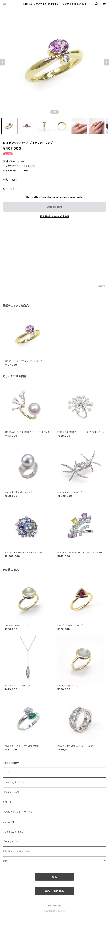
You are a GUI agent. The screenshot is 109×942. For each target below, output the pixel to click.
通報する (102, 286)
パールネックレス (11, 841)
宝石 (5, 861)
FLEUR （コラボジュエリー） (17, 851)
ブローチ (7, 802)
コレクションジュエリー (14, 831)
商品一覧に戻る (54, 891)
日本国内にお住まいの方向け (54, 216)
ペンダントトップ (11, 792)
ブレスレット (9, 821)
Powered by (54, 911)
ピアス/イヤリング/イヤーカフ (18, 812)
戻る (54, 876)
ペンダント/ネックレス (14, 782)
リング (6, 772)
